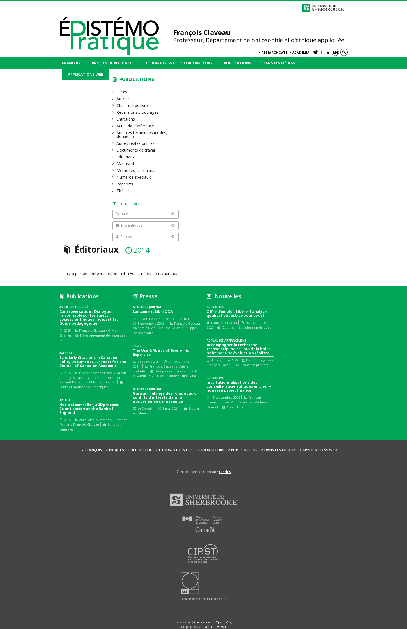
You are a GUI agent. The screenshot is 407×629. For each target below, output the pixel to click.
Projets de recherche (113, 62)
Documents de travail (136, 150)
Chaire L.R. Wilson (214, 627)
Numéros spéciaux (134, 177)
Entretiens (126, 119)
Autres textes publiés (136, 143)
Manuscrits (127, 163)
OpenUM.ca (223, 622)
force (203, 622)
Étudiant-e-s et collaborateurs (179, 62)
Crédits (225, 471)
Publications (237, 62)
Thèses (123, 190)
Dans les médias (279, 62)
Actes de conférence (135, 125)
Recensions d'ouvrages (138, 112)
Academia (300, 52)
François (71, 62)
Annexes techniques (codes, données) (142, 134)
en (335, 52)
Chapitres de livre (132, 105)
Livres (122, 92)
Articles (123, 98)
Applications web (86, 74)
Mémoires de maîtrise (137, 170)
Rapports (125, 184)
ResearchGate (274, 52)
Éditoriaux (126, 157)
